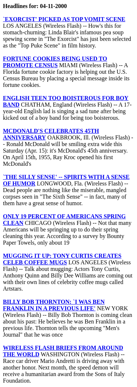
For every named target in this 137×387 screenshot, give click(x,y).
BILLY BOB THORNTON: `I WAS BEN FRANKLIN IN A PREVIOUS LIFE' (53, 305)
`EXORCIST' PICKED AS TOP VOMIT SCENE (64, 19)
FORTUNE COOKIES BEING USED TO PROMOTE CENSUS (55, 61)
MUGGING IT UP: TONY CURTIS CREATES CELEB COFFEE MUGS (62, 259)
